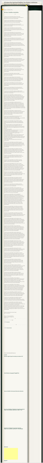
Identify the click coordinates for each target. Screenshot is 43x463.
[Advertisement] (11, 454)
